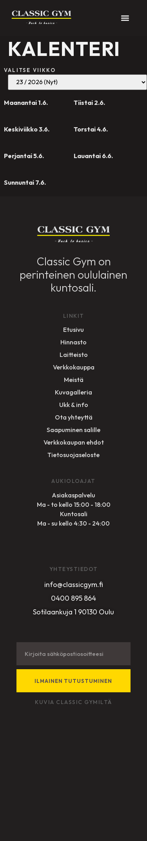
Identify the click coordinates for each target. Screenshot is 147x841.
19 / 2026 (77, 82)
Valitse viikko (30, 70)
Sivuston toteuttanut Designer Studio (56, 817)
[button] (124, 17)
